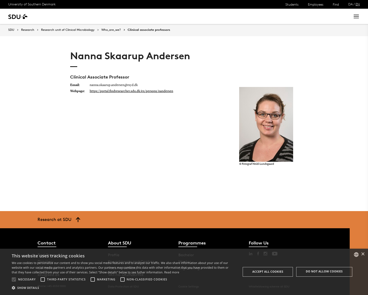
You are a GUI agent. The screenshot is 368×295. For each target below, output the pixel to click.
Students (292, 4)
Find (336, 4)
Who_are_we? (111, 29)
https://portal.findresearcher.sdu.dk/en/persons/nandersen (131, 91)
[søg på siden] (305, 16)
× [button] (362, 254)
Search (338, 16)
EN (358, 4)
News (96, 16)
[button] (14, 279)
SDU (11, 29)
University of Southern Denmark (32, 4)
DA (350, 4)
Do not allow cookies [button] (324, 271)
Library (139, 16)
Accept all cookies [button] (267, 272)
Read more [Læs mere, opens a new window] (171, 272)
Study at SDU (51, 16)
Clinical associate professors (149, 29)
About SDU (161, 16)
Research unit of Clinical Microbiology (68, 29)
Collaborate (117, 16)
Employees (315, 4)
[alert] (184, 272)
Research (77, 16)
